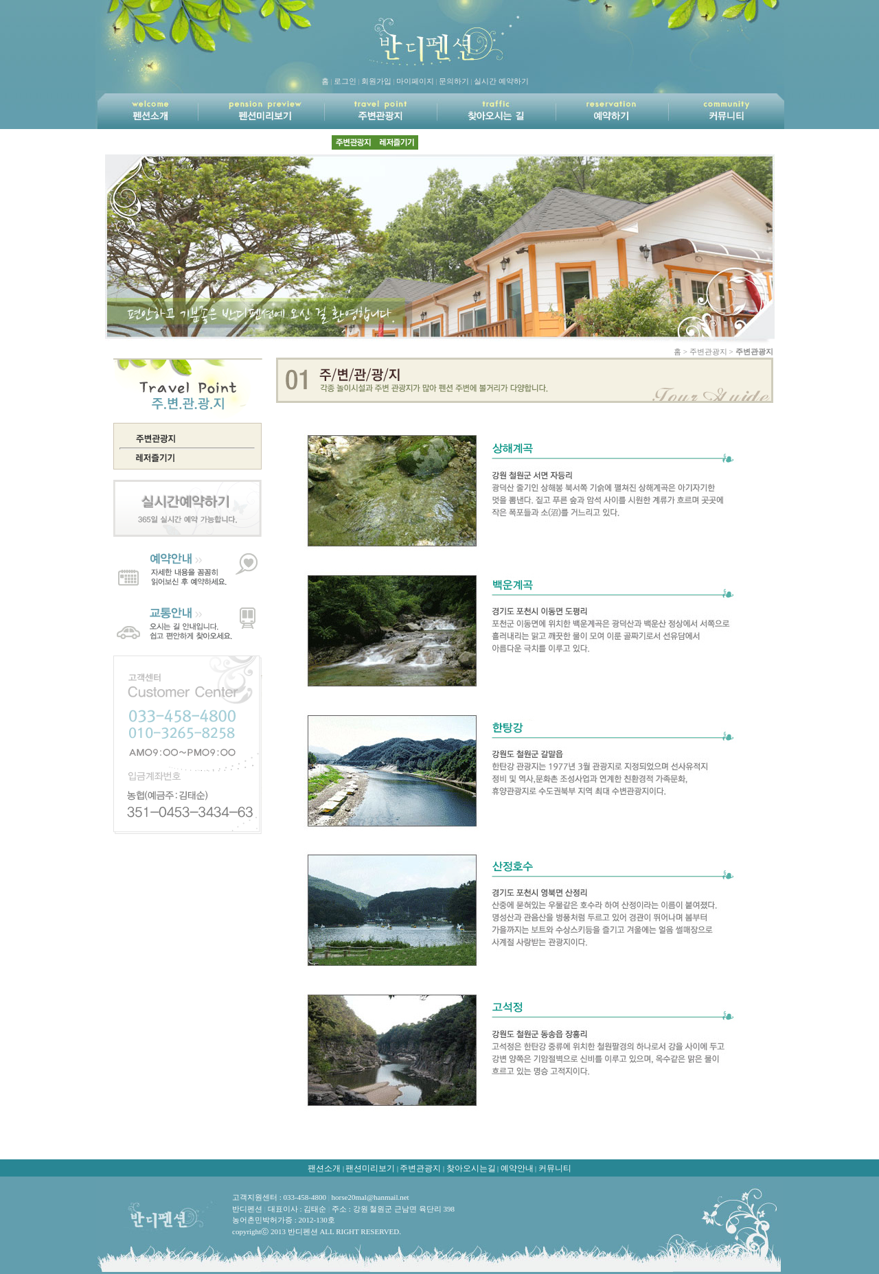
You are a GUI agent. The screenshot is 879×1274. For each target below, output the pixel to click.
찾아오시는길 (471, 1168)
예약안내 (517, 1168)
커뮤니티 (554, 1168)
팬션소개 (324, 1168)
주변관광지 (420, 1168)
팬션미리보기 (370, 1168)
